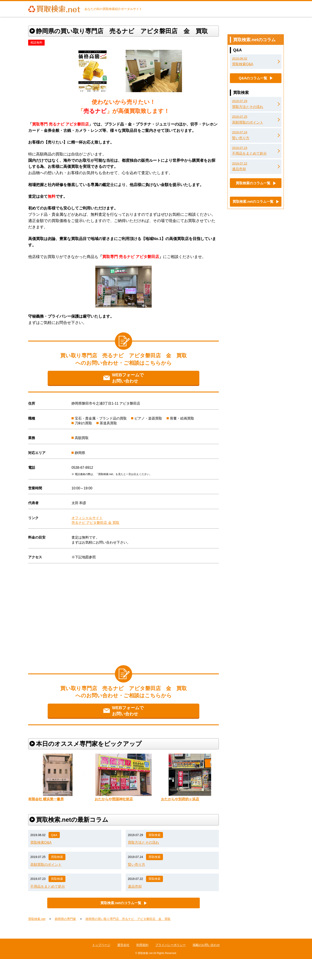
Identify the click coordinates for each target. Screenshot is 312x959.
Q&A (54, 835)
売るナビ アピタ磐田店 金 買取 (95, 522)
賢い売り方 (136, 864)
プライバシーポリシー (170, 945)
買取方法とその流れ (143, 842)
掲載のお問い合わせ (206, 945)
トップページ (101, 945)
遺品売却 (135, 886)
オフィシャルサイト (87, 518)
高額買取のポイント (46, 864)
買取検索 (154, 835)
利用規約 (142, 945)
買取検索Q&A (41, 842)
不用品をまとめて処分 (47, 886)
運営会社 (123, 945)
